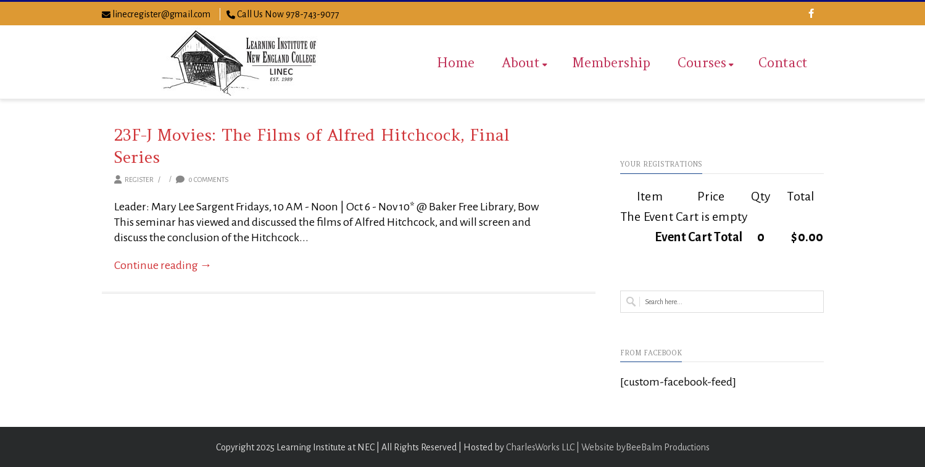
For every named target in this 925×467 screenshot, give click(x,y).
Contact (783, 62)
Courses (706, 62)
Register (139, 179)
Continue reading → (163, 265)
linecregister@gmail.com (161, 14)
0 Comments (202, 179)
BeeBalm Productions (668, 447)
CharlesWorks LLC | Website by (566, 447)
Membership (611, 62)
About (524, 62)
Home (456, 62)
